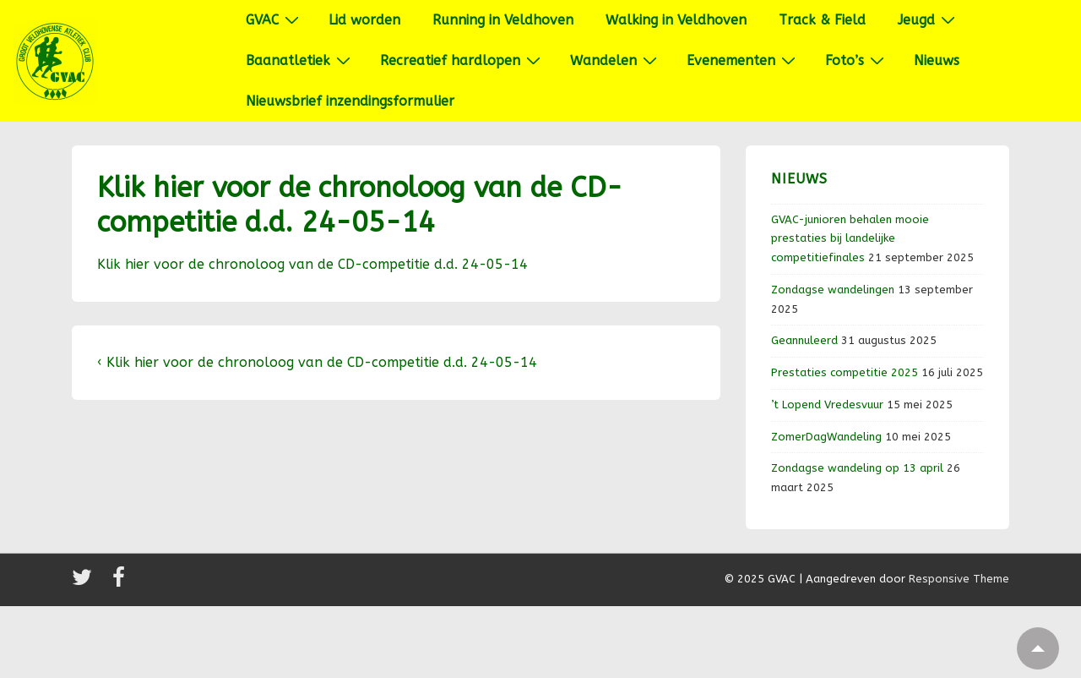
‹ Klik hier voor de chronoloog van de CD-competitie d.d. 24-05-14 (317, 362)
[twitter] (86, 583)
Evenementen (743, 60)
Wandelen (615, 60)
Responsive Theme (959, 578)
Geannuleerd (804, 340)
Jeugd (928, 19)
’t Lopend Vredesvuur (827, 404)
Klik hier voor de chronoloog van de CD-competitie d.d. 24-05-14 (312, 264)
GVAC (274, 19)
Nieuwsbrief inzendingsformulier (350, 101)
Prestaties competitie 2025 (844, 372)
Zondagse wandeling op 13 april (857, 468)
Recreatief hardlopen (462, 60)
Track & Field (822, 20)
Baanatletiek (300, 60)
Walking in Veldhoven (676, 20)
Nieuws (936, 60)
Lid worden (364, 20)
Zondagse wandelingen (832, 289)
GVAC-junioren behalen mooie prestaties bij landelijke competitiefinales (850, 239)
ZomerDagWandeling (826, 436)
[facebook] (120, 583)
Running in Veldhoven (502, 20)
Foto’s (856, 60)
